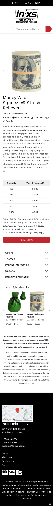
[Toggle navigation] (4, 29)
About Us (7, 457)
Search (5, 465)
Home (5, 453)
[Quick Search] (29, 29)
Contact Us (8, 461)
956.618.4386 (11, 439)
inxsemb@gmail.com (13, 446)
